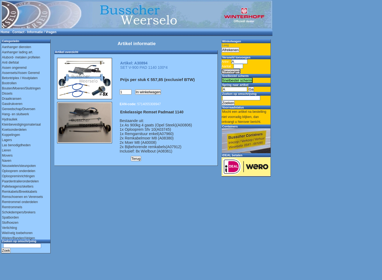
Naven (6, 161)
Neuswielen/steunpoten (19, 166)
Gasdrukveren (12, 104)
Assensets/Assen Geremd (21, 73)
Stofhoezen (10, 223)
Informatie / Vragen (42, 32)
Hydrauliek (9, 119)
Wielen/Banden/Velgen (18, 238)
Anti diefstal (10, 62)
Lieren (6, 150)
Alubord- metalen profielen (21, 57)
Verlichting (9, 228)
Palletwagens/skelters (17, 186)
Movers (7, 155)
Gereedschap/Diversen (18, 109)
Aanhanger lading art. (17, 52)
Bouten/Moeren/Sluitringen (21, 88)
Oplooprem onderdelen (18, 171)
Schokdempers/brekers (18, 212)
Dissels (7, 93)
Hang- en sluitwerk (15, 114)
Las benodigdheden (16, 145)
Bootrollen (9, 83)
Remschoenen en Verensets (22, 197)
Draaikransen (11, 99)
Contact (18, 32)
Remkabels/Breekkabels (19, 192)
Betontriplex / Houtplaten (20, 78)
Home (5, 32)
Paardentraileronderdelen (20, 181)
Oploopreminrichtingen (18, 176)
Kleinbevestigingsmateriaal (21, 124)
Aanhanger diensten (16, 47)
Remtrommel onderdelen (20, 202)
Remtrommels (12, 207)
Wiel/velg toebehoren (17, 233)
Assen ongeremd (14, 68)
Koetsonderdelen (14, 130)
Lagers (7, 140)
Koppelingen (11, 135)
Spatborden (10, 217)
